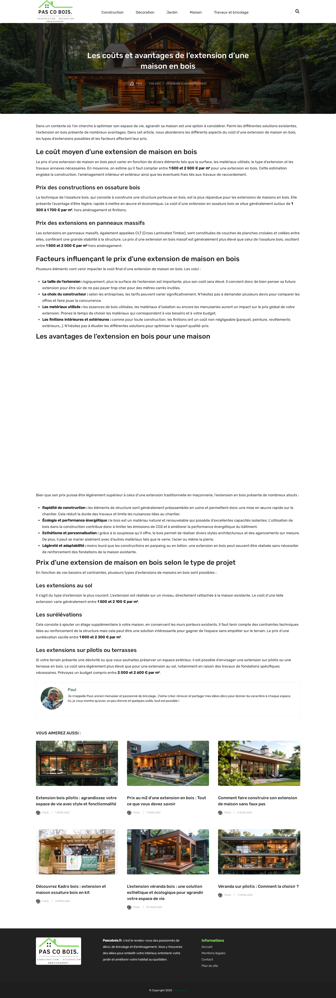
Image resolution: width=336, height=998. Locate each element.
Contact (207, 959)
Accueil (207, 947)
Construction (112, 12)
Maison (196, 12)
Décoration (145, 12)
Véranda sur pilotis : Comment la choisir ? (258, 886)
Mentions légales (214, 953)
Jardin (172, 12)
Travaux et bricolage (231, 12)
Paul (139, 83)
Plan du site (210, 966)
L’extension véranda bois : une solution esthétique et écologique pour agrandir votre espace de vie (165, 892)
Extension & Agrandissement (186, 83)
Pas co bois (180, 990)
